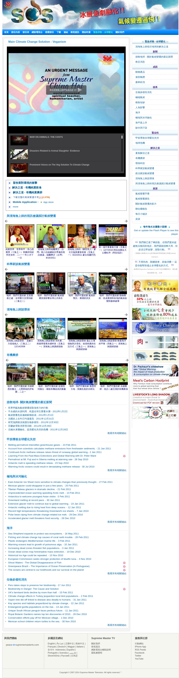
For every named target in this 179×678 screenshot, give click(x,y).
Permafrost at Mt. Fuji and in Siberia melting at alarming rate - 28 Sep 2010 (48, 459)
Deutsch (62, 646)
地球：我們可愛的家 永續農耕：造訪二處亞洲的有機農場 (114, 387)
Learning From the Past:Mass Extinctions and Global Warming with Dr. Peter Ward (52, 455)
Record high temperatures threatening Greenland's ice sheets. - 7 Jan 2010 (48, 511)
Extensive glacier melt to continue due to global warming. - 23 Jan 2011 (46, 503)
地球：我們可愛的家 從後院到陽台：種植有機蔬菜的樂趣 (52, 387)
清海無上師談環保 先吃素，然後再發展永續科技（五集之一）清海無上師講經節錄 (51, 343)
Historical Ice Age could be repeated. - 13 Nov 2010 (35, 555)
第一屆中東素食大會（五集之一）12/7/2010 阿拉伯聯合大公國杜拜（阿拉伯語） (113, 250)
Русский (65, 655)
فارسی (72, 653)
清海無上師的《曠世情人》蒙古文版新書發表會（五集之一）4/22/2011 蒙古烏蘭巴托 (82, 252)
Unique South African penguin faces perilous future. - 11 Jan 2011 (43, 610)
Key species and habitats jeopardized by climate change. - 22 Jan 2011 (46, 603)
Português (53, 653)
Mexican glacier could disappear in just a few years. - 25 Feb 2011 (43, 485)
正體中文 (69, 643)
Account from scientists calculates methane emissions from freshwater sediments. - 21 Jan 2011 (59, 448)
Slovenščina (53, 655)
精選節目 (49, 32)
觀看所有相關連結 (117, 433)
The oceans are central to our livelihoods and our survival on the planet (46, 569)
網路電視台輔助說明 (101, 649)
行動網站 (139, 643)
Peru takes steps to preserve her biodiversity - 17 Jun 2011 (39, 585)
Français (52, 646)
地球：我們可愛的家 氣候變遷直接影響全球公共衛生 (50, 297)
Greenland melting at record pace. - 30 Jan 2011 (34, 500)
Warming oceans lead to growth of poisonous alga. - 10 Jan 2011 (43, 544)
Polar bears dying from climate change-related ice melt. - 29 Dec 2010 (45, 514)
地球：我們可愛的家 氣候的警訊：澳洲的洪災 (82, 297)
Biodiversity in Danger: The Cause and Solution (33, 588)
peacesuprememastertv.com (22, 644)
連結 (66, 32)
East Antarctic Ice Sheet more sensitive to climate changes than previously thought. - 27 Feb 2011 (60, 482)
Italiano (80, 646)
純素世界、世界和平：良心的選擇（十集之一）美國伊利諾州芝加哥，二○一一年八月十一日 (20, 253)
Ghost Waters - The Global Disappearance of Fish (34, 562)
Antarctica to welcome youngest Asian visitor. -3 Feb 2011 (39, 496)
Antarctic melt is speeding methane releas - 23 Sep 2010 (38, 463)
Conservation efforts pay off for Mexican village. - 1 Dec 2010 (40, 617)
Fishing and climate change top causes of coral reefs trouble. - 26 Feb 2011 (48, 537)
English (51, 643)
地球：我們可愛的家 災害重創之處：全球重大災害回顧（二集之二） (20, 298)
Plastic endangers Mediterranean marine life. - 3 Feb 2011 (39, 541)
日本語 (74, 655)
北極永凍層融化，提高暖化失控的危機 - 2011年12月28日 (38, 429)
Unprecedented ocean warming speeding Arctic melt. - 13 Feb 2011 (44, 493)
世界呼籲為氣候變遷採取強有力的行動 (28, 407)
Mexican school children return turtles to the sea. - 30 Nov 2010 (42, 621)
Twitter (138, 655)
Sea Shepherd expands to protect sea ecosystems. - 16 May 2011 (43, 533)
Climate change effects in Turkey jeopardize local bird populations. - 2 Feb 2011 (50, 596)
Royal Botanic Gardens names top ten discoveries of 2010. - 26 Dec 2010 (47, 614)
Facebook (139, 653)
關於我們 (120, 32)
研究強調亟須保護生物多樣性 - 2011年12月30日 (33, 422)
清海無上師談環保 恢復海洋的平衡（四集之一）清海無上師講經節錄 (113, 343)
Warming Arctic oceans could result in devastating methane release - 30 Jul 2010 (51, 466)
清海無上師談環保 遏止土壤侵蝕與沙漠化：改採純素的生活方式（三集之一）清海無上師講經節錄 (82, 344)
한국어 (51, 649)
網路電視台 (37, 32)
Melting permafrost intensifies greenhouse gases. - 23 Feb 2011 (42, 445)
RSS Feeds (140, 649)
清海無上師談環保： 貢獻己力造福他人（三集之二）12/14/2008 (20, 343)
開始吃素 (86, 32)
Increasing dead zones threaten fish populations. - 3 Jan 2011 (41, 548)
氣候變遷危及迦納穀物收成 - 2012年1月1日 (31, 415)
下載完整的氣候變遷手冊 (26, 197)
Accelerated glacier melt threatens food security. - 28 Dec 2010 (41, 518)
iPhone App (140, 646)
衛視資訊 (75, 32)
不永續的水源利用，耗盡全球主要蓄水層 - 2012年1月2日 (38, 411)
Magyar (71, 646)
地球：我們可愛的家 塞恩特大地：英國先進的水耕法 (82, 387)
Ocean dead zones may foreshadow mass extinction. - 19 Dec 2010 (44, 551)
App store (48, 202)
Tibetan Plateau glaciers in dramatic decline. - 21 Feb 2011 (39, 489)
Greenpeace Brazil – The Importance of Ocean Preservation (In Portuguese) (49, 566)
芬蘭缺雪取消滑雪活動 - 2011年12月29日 (30, 426)
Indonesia (60, 649)
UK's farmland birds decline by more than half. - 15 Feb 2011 (40, 592)
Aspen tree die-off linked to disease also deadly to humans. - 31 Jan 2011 (47, 599)
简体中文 (80, 643)
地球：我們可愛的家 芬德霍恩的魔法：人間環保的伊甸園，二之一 (20, 389)
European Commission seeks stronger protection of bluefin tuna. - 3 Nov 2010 (49, 559)
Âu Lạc (60, 643)
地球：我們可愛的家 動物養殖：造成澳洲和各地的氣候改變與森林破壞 (113, 298)
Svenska (63, 653)
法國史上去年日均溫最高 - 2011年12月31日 (31, 418)
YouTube (139, 659)
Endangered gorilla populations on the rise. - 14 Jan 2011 (38, 607)
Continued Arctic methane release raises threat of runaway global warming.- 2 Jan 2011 (55, 452)
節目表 (26, 32)
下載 (59, 32)
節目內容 (15, 32)
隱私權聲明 (96, 653)
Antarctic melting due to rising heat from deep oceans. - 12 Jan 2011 (44, 507)
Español (70, 649)
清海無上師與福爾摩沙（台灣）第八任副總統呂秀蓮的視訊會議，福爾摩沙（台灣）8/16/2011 (51, 253)
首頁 (6, 32)
